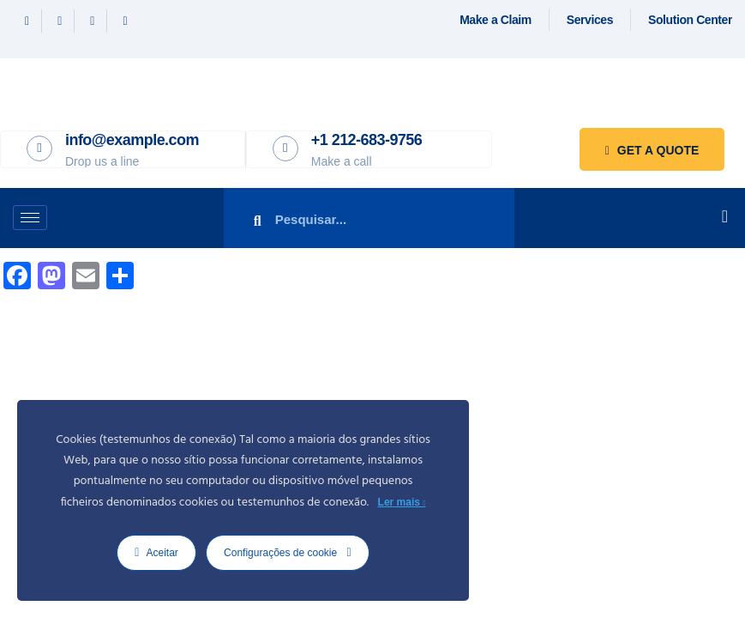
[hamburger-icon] (30, 217)
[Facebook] (27, 21)
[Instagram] (125, 21)
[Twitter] (60, 21)
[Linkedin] (92, 21)
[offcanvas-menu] (725, 216)
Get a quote (652, 150)
